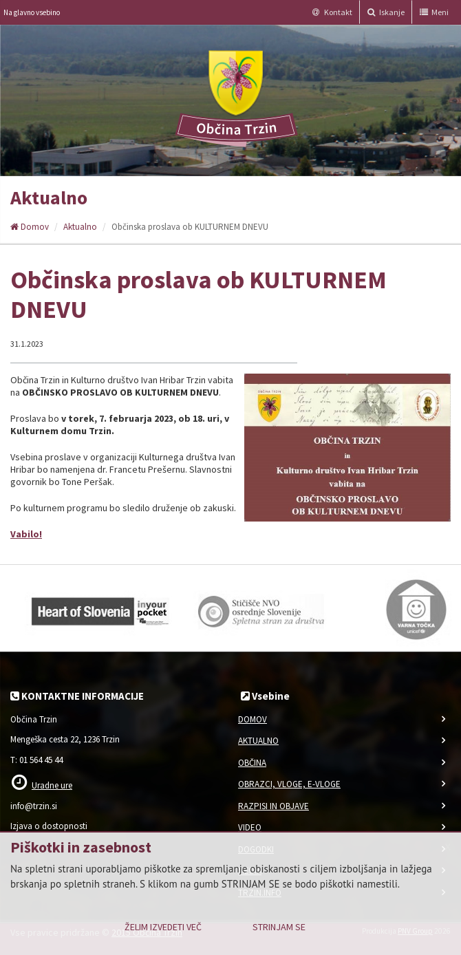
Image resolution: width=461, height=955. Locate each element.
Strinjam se (279, 927)
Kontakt (332, 12)
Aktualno (80, 227)
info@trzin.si (33, 806)
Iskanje (386, 12)
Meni (434, 12)
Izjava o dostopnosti (48, 826)
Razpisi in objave (273, 806)
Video (249, 827)
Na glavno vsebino (31, 12)
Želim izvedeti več (163, 927)
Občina (252, 763)
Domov (29, 227)
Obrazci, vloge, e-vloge (289, 784)
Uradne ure (52, 785)
